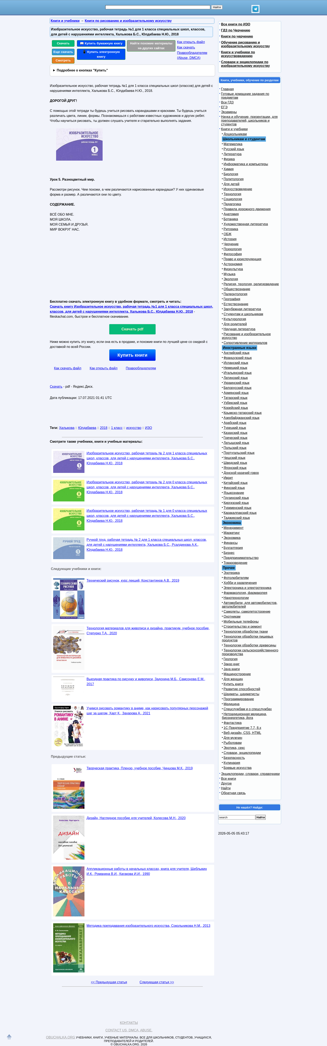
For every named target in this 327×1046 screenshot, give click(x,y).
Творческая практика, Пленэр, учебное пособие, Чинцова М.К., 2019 (140, 768)
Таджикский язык (237, 518)
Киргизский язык (236, 503)
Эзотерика (232, 573)
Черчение (231, 244)
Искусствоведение (238, 189)
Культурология (235, 319)
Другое (226, 783)
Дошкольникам (235, 134)
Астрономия (233, 264)
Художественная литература (246, 224)
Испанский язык (236, 363)
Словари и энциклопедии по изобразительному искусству (245, 63)
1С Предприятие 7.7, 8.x (242, 728)
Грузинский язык (236, 498)
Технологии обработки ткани (246, 631)
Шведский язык (235, 463)
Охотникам (232, 616)
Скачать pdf (132, 329)
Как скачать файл (67, 368)
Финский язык (234, 488)
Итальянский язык (238, 373)
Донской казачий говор (241, 473)
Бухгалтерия (233, 548)
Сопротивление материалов (245, 343)
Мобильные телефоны (241, 621)
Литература (232, 154)
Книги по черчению (237, 36)
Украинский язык (236, 383)
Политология (234, 179)
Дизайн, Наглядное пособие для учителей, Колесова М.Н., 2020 (136, 818)
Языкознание (234, 493)
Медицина (231, 704)
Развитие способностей (242, 689)
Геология (231, 659)
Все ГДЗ (227, 102)
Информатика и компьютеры (246, 164)
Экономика (232, 538)
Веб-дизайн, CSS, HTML (242, 733)
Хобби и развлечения (240, 583)
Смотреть (63, 60)
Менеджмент (234, 528)
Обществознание (237, 289)
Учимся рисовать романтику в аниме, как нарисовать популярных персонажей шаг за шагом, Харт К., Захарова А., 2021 (147, 710)
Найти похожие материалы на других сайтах (151, 45)
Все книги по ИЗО (235, 24)
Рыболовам (233, 743)
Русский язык (234, 149)
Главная (227, 89)
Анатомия (231, 214)
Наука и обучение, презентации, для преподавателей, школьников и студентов (249, 120)
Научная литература (239, 329)
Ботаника (231, 219)
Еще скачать (63, 52)
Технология (232, 194)
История (230, 239)
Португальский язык (239, 453)
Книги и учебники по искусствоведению (238, 54)
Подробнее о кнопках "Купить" (82, 70)
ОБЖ (227, 234)
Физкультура (233, 269)
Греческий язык (235, 438)
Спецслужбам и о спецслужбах (248, 709)
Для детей (231, 184)
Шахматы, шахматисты (241, 694)
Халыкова (66, 428)
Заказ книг (232, 664)
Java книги (232, 669)
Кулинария (232, 763)
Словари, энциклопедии (242, 753)
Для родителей (235, 324)
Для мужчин (233, 738)
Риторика (231, 229)
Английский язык (236, 353)
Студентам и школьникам (243, 314)
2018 (103, 428)
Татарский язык (235, 398)
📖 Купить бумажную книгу (101, 43)
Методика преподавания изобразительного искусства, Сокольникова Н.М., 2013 (148, 925)
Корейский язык (236, 408)
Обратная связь (233, 793)
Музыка (229, 274)
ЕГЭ (224, 107)
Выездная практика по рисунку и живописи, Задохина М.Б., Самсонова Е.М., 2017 (146, 681)
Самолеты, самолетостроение (247, 611)
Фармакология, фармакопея (245, 593)
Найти (226, 788)
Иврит (228, 478)
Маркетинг (232, 533)
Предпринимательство (241, 558)
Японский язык (235, 468)
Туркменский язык (237, 508)
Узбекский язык (235, 403)
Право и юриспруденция (242, 259)
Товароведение (235, 563)
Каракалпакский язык (240, 513)
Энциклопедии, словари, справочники (250, 774)
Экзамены (229, 112)
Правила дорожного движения (247, 209)
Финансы (231, 543)
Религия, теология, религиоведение (251, 284)
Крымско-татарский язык (243, 413)
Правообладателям (141, 368)
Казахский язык (235, 433)
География (232, 299)
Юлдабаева (87, 428)
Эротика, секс (234, 748)
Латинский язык (236, 378)
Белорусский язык (238, 388)
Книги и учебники (234, 129)
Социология (233, 199)
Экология (231, 279)
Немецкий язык (235, 368)
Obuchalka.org (60, 1037)
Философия (233, 254)
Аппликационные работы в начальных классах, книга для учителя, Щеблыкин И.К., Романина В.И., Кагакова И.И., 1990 (147, 871)
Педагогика (232, 204)
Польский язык (235, 448)
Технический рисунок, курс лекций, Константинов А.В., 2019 (133, 580)
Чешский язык (234, 458)
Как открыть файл (191, 42)
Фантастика (232, 723)
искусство (133, 428)
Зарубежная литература (242, 309)
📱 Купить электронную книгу (101, 54)
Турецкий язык (235, 428)
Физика (229, 159)
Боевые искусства (238, 768)
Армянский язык (236, 393)
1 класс (117, 428)
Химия (229, 169)
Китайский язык (236, 483)
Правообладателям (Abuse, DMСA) (192, 55)
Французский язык (238, 358)
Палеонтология (235, 294)
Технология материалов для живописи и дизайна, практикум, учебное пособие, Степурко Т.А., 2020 (148, 630)
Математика (233, 144)
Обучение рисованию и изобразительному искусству (245, 44)
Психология (233, 249)
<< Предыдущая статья (109, 982)
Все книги (228, 778)
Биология (231, 174)
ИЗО (148, 428)
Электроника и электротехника (247, 588)
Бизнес (229, 553)
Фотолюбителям (236, 578)
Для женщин (233, 679)
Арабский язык (235, 423)
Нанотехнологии (236, 598)
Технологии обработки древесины (250, 645)
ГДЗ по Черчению (235, 30)
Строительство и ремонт (243, 626)
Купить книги (132, 355)
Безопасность (234, 758)
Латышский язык (236, 443)
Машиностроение (237, 674)
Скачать (63, 43)
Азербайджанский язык (241, 418)
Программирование (239, 699)
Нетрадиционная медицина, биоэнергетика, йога (244, 716)
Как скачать (186, 47)
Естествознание (236, 304)
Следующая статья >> (157, 982)
